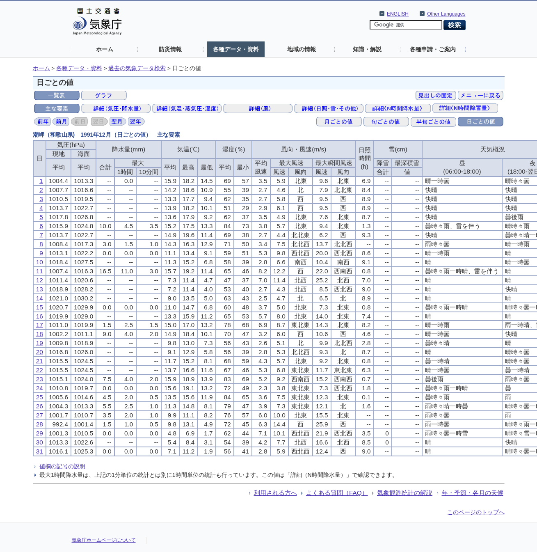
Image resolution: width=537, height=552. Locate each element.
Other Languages (446, 14)
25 (39, 397)
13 (39, 289)
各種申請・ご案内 (433, 49)
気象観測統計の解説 (404, 492)
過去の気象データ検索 (137, 68)
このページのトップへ (476, 512)
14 (39, 298)
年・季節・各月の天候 (472, 492)
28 (39, 424)
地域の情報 (301, 49)
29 (39, 433)
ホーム (104, 49)
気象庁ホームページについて (104, 540)
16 (39, 316)
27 (39, 415)
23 (39, 379)
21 (39, 360)
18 (39, 333)
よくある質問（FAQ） (337, 492)
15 (39, 307)
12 (39, 280)
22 (39, 369)
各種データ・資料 (236, 49)
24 (39, 388)
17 (39, 324)
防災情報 (170, 49)
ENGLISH (398, 14)
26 (39, 406)
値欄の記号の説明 (62, 466)
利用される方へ (275, 492)
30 (39, 442)
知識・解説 (367, 49)
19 (39, 342)
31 (39, 451)
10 (39, 262)
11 (39, 271)
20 (39, 351)
